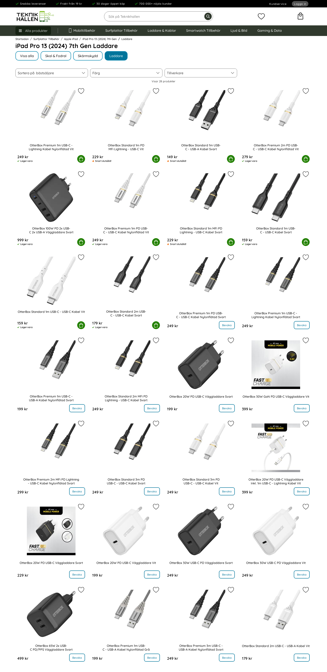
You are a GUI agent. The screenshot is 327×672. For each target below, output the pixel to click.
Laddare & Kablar (162, 30)
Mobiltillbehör (81, 30)
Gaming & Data (269, 30)
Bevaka (227, 325)
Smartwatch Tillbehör (203, 30)
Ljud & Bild (239, 30)
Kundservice (277, 3)
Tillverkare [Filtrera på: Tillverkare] (175, 73)
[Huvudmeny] (33, 30)
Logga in (300, 3)
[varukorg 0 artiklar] (300, 16)
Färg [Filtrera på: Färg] (96, 73)
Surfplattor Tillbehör (121, 30)
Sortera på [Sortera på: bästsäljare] (36, 73)
